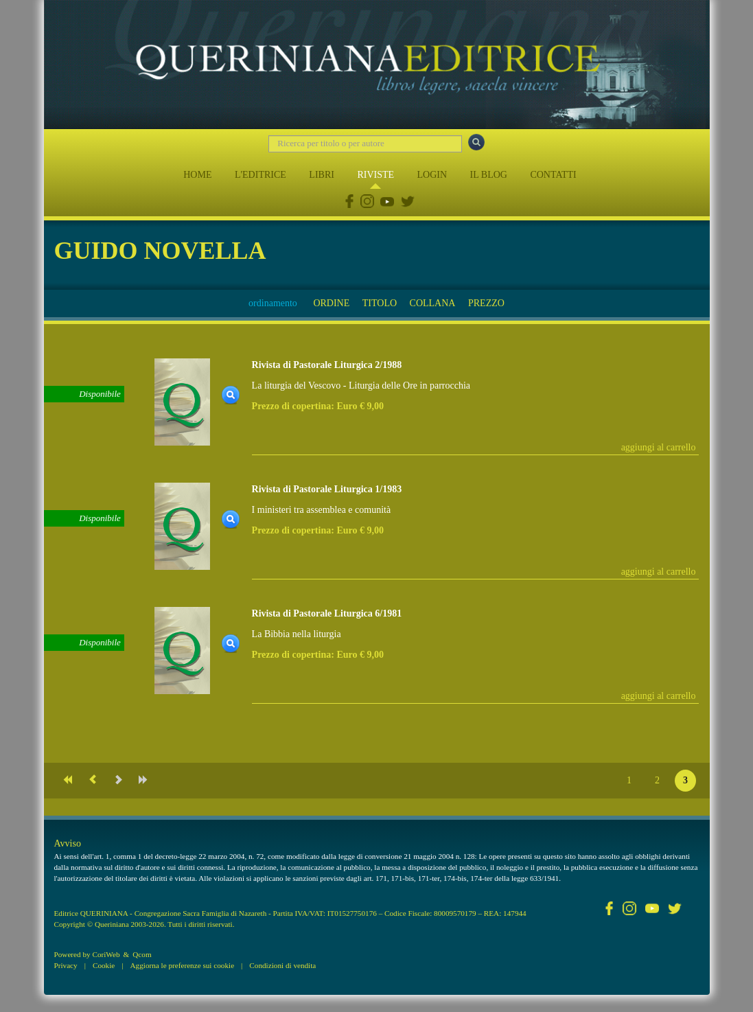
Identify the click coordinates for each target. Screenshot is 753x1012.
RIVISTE (375, 175)
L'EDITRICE (260, 175)
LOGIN (432, 175)
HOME (197, 175)
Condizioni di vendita (282, 965)
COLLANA (433, 303)
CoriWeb (105, 954)
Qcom (141, 954)
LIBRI (321, 175)
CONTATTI (553, 175)
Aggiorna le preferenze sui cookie (182, 965)
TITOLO (379, 303)
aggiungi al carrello (658, 447)
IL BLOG (488, 175)
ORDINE (331, 303)
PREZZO (486, 303)
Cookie (104, 965)
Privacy (66, 965)
